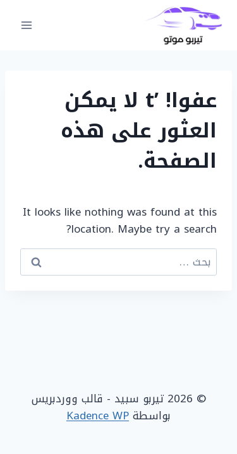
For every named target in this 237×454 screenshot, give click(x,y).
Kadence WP (97, 415)
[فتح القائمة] (27, 25)
